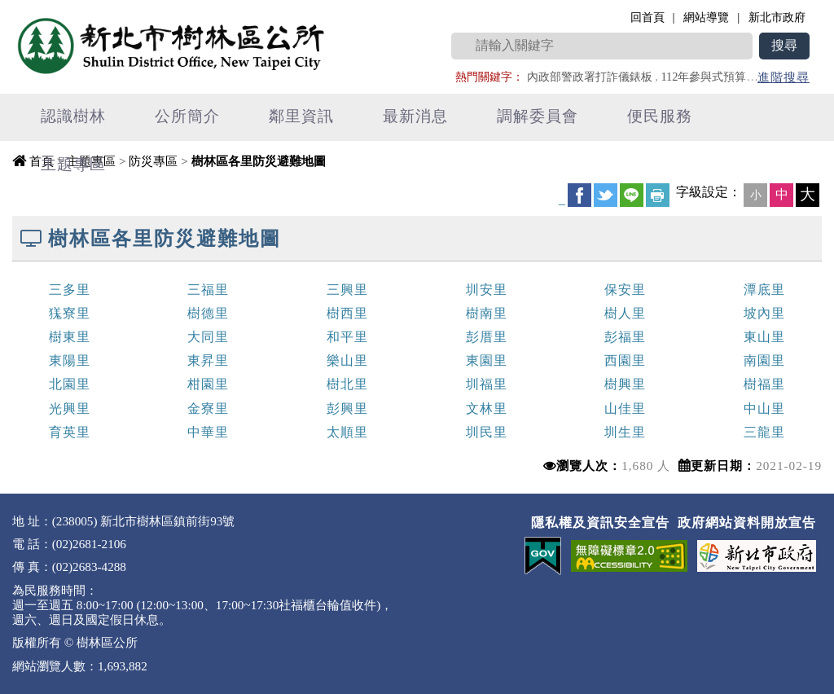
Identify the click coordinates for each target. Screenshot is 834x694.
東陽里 (69, 360)
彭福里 (625, 337)
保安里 (625, 289)
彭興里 (347, 408)
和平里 (347, 337)
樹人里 (625, 313)
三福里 (208, 289)
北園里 (69, 384)
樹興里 (625, 384)
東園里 (486, 360)
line (631, 195)
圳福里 (486, 384)
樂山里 (347, 360)
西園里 (625, 360)
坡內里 (764, 313)
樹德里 (208, 313)
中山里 (764, 408)
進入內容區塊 (41, 8)
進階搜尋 (783, 77)
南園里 (764, 360)
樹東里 (69, 337)
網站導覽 (706, 17)
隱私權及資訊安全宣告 (600, 522)
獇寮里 (69, 313)
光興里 (69, 408)
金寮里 (208, 408)
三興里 (347, 289)
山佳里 (625, 408)
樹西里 (347, 313)
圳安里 (486, 289)
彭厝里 (486, 337)
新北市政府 (776, 17)
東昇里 (208, 360)
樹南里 (486, 313)
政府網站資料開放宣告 (747, 522)
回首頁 (647, 17)
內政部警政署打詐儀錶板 (589, 76)
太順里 (347, 432)
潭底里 (764, 289)
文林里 (486, 408)
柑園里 (208, 384)
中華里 (208, 432)
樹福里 (764, 384)
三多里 (69, 289)
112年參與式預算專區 (715, 76)
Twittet (605, 195)
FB (579, 195)
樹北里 (347, 384)
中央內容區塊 (53, 192)
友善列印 (657, 195)
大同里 (208, 337)
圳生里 (625, 432)
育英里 (69, 432)
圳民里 (486, 432)
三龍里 (764, 432)
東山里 (764, 337)
